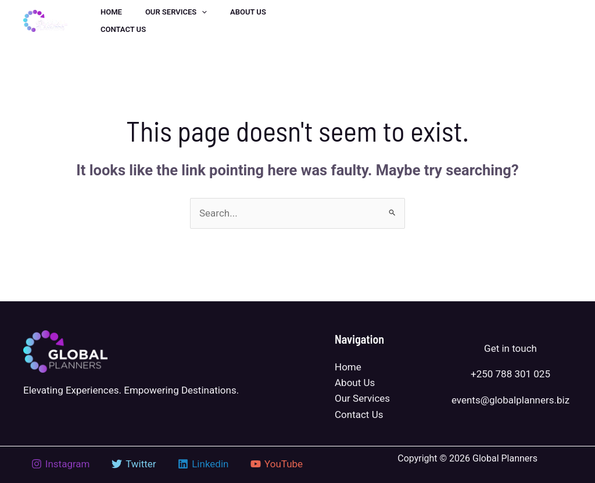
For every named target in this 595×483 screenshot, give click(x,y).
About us (248, 12)
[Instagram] (414, 21)
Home (111, 12)
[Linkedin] (388, 21)
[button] (519, 21)
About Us (355, 382)
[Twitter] (362, 21)
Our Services (176, 12)
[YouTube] (439, 21)
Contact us (123, 29)
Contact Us (359, 414)
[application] (201, 12)
